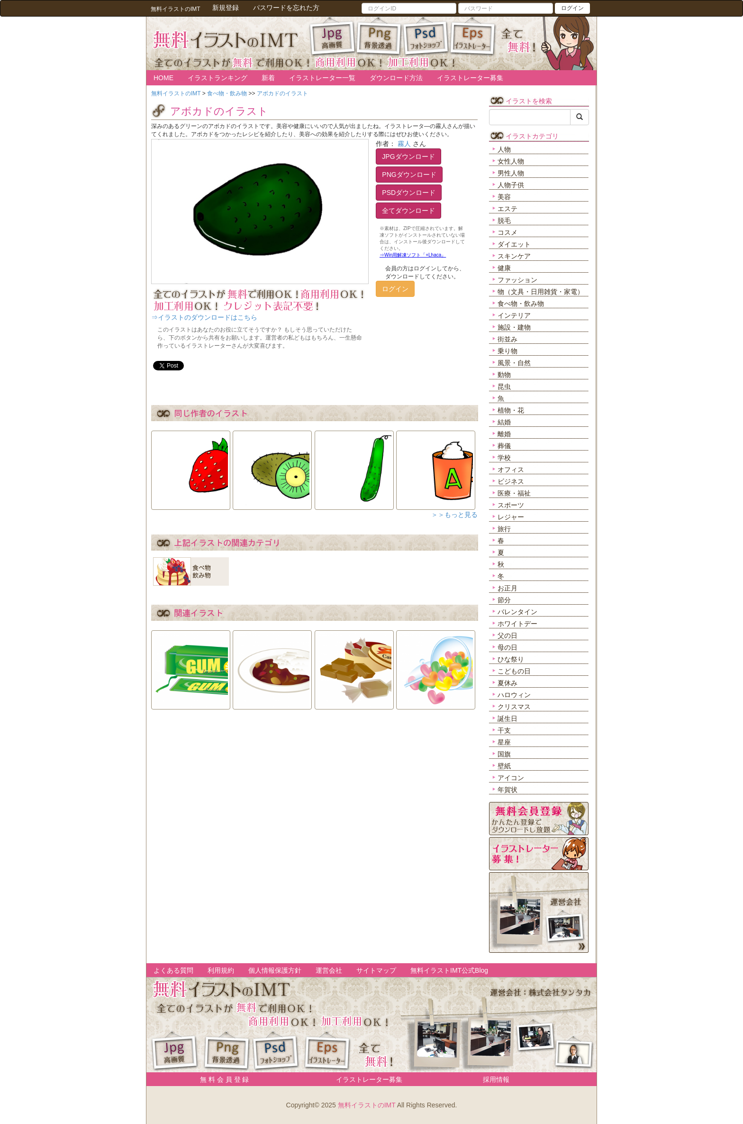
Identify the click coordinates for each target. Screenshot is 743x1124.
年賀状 (507, 789)
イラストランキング (217, 78)
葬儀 (504, 446)
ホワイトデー (517, 623)
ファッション (517, 280)
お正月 (507, 588)
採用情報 (496, 1079)
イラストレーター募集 (470, 78)
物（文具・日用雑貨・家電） (541, 291)
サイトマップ (376, 970)
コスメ (507, 232)
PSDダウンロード (408, 192)
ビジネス (511, 481)
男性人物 (511, 173)
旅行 (504, 529)
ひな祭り (511, 659)
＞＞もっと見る (454, 514)
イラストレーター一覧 (322, 78)
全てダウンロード (408, 210)
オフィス (511, 469)
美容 (504, 197)
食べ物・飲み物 (521, 303)
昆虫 (504, 386)
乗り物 (507, 351)
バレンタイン (517, 612)
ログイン (572, 8)
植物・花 (511, 410)
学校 (504, 457)
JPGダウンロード (408, 156)
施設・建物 (514, 327)
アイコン (511, 778)
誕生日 (507, 718)
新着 (268, 78)
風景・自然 (514, 363)
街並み (507, 339)
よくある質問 (173, 970)
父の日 (507, 635)
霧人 (404, 143)
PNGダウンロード (409, 174)
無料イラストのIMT (367, 1105)
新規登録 (225, 7)
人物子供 (511, 185)
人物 (504, 149)
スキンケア (514, 256)
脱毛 (504, 220)
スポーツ (511, 505)
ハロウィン (514, 695)
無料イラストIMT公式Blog (449, 970)
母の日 (507, 647)
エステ (507, 208)
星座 (504, 742)
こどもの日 (514, 671)
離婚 (504, 434)
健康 (504, 268)
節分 (504, 600)
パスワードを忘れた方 (286, 7)
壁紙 (504, 766)
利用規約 (221, 970)
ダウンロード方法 (396, 78)
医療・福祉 (514, 493)
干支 (504, 730)
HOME (163, 78)
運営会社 (329, 970)
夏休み (507, 683)
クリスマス (514, 706)
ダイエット (514, 244)
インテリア (514, 315)
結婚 (504, 422)
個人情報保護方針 (274, 970)
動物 (504, 374)
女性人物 (511, 161)
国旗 (504, 754)
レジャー (511, 517)
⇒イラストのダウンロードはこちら (204, 317)
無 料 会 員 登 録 (221, 1079)
